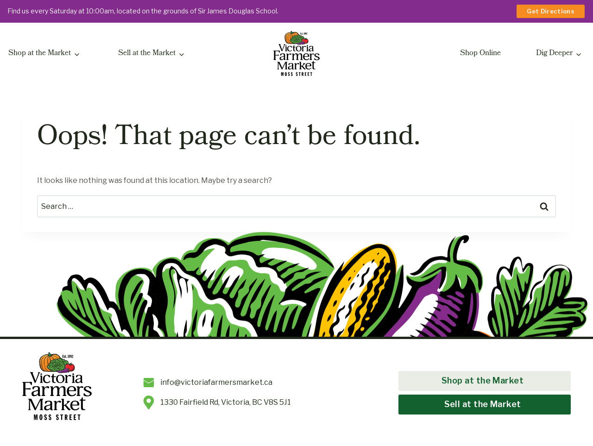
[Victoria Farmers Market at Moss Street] (296, 53)
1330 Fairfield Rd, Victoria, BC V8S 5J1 (225, 402)
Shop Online (480, 54)
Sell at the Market (147, 54)
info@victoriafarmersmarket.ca (216, 382)
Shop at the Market (39, 54)
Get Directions (550, 11)
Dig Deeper (554, 54)
